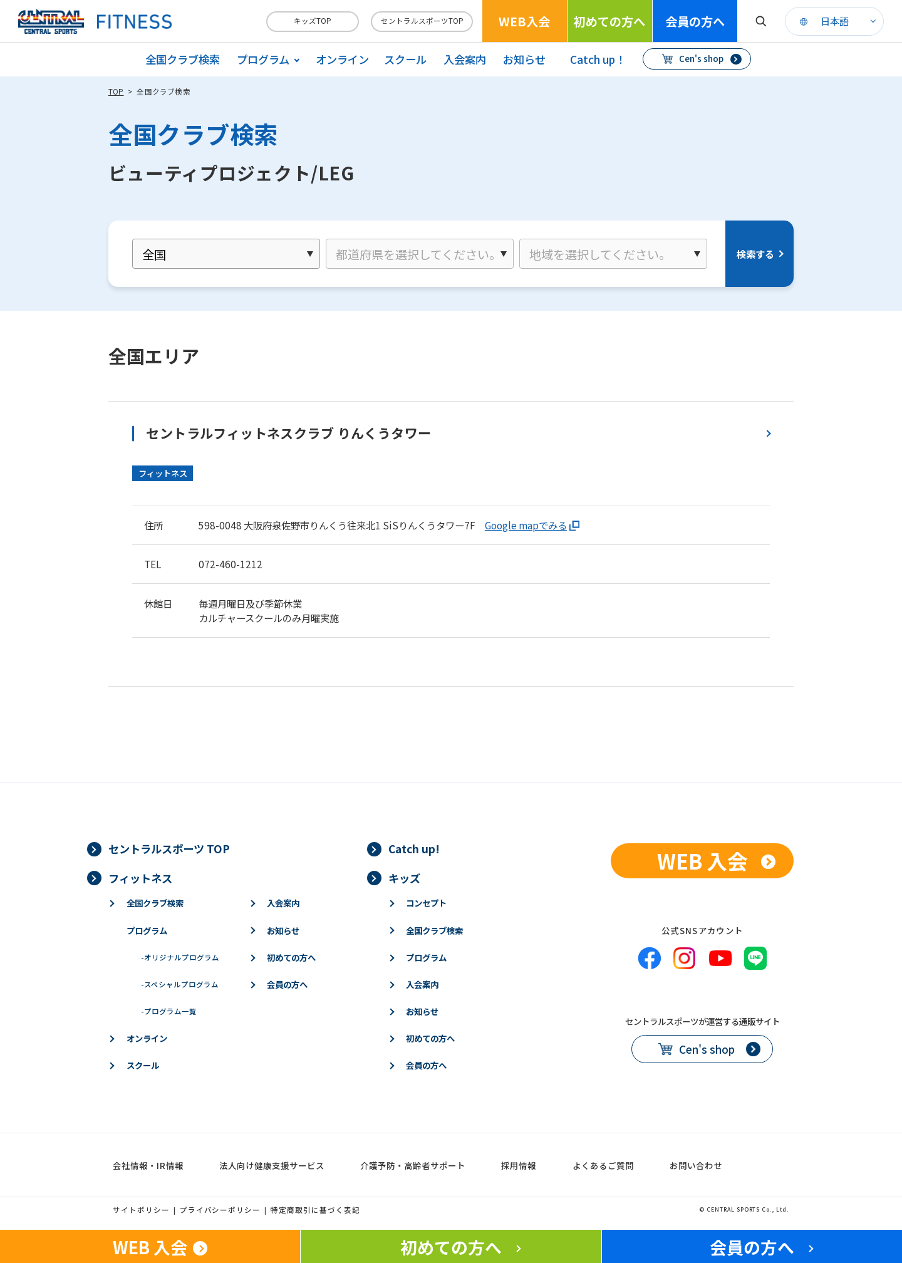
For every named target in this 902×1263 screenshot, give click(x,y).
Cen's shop (701, 58)
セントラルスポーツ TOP (169, 848)
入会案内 (464, 59)
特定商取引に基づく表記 (315, 1210)
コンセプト (426, 903)
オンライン (342, 59)
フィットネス (140, 878)
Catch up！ (598, 59)
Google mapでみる (526, 525)
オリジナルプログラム (180, 957)
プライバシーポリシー (220, 1210)
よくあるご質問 (603, 1165)
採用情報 (518, 1165)
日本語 (835, 21)
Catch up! (414, 848)
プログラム (147, 930)
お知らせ (524, 59)
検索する (755, 254)
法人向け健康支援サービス (271, 1165)
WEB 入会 (702, 860)
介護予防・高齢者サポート (412, 1165)
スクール (405, 59)
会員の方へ (695, 21)
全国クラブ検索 (182, 59)
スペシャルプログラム (180, 984)
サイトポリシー (141, 1210)
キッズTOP (312, 21)
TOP (116, 91)
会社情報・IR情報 (148, 1165)
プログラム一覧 (169, 1011)
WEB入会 (524, 21)
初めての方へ (609, 21)
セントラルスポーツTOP (422, 21)
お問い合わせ (696, 1165)
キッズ (404, 878)
